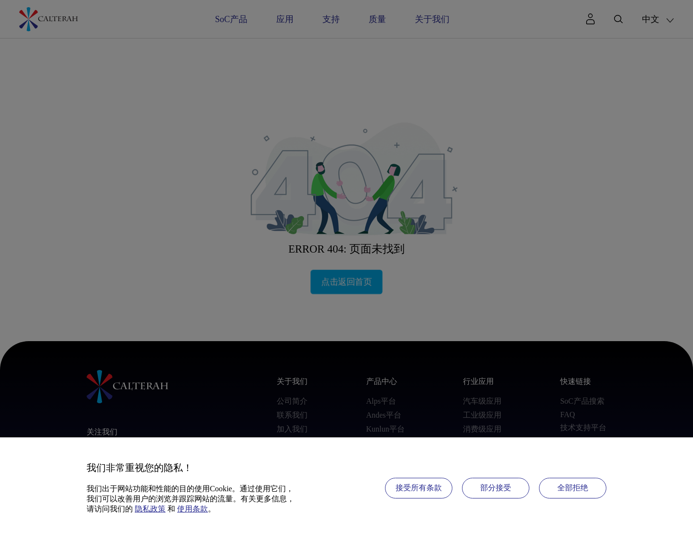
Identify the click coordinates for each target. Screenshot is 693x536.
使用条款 (192, 509)
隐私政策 (150, 509)
